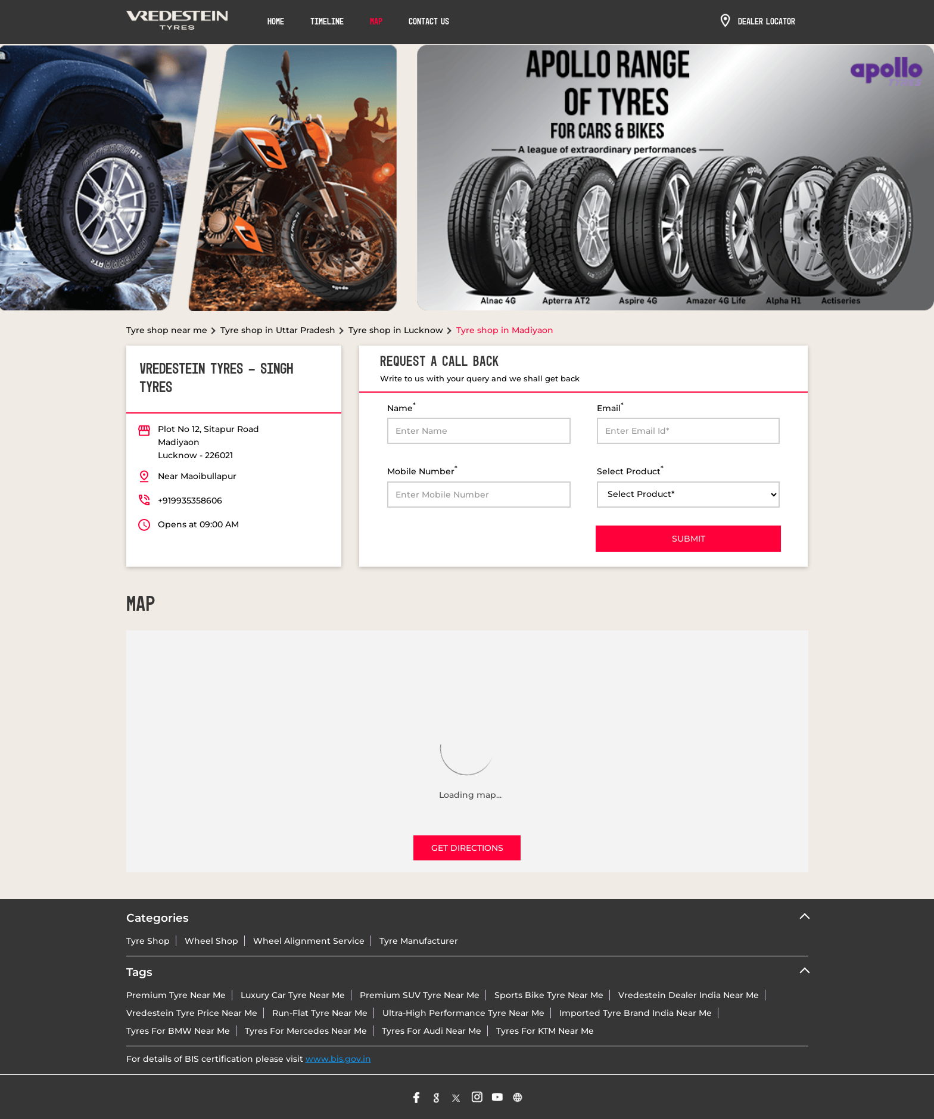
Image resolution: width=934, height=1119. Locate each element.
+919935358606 (190, 500)
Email (610, 407)
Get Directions (467, 848)
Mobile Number (422, 470)
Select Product (630, 470)
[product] (688, 494)
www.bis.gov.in (338, 1058)
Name (401, 407)
